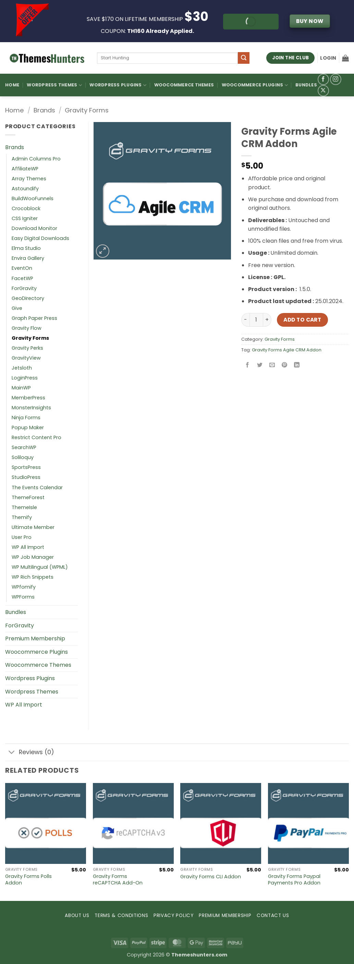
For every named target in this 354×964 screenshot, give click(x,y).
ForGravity (24, 288)
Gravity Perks (27, 348)
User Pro (22, 537)
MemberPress (28, 397)
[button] (328, 58)
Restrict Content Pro (36, 437)
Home (12, 85)
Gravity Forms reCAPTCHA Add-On (118, 879)
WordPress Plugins (117, 85)
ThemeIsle (24, 507)
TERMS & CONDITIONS (121, 915)
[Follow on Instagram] (335, 79)
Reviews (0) (29, 753)
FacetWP (22, 278)
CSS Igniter (25, 218)
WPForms (23, 596)
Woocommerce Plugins (255, 85)
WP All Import (28, 547)
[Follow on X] (323, 90)
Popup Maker (28, 427)
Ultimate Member (33, 527)
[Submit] (243, 58)
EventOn (22, 268)
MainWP (21, 387)
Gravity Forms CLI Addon (210, 876)
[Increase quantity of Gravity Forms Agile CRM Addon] (267, 320)
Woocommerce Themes (184, 85)
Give (17, 308)
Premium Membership (35, 638)
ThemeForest (28, 497)
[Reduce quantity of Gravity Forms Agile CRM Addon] (245, 320)
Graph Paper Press (34, 318)
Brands (44, 110)
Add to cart (302, 319)
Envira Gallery (28, 258)
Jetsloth (22, 367)
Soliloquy (23, 457)
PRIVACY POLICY (174, 915)
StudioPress (26, 477)
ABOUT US (77, 915)
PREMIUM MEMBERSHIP (225, 915)
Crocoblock (26, 208)
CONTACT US (273, 915)
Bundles (306, 85)
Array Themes (29, 178)
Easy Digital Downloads (40, 238)
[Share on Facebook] (247, 365)
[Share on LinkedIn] (297, 365)
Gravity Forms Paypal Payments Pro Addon (294, 879)
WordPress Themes (54, 85)
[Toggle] (12, 753)
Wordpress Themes (31, 692)
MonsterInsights (31, 407)
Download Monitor (34, 228)
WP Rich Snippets (32, 577)
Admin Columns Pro (36, 158)
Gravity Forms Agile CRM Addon (286, 350)
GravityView (26, 357)
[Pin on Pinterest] (284, 365)
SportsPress (26, 467)
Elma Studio (26, 248)
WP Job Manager (33, 557)
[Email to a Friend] (272, 365)
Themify (22, 517)
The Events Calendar (37, 487)
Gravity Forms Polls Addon (28, 879)
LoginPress (25, 377)
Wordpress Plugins (30, 678)
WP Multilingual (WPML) (40, 567)
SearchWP (24, 447)
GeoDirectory (28, 298)
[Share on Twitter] (259, 365)
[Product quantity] (256, 320)
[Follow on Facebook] (323, 79)
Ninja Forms (26, 417)
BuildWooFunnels (32, 198)
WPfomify (24, 586)
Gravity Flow (26, 328)
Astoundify (25, 188)
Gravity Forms (87, 110)
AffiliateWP (25, 168)
